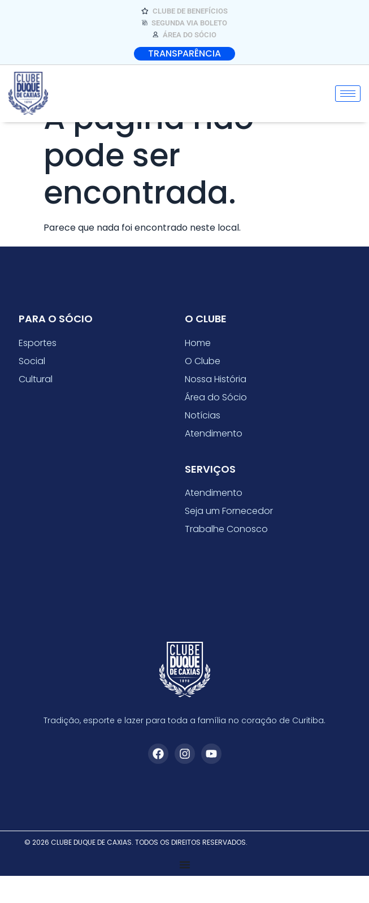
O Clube (202, 388)
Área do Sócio (216, 424)
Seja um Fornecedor (229, 538)
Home (198, 370)
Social (32, 388)
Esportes (38, 370)
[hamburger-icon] (348, 93)
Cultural (36, 406)
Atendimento (213, 460)
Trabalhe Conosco (226, 556)
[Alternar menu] (184, 891)
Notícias (202, 442)
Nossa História (215, 406)
